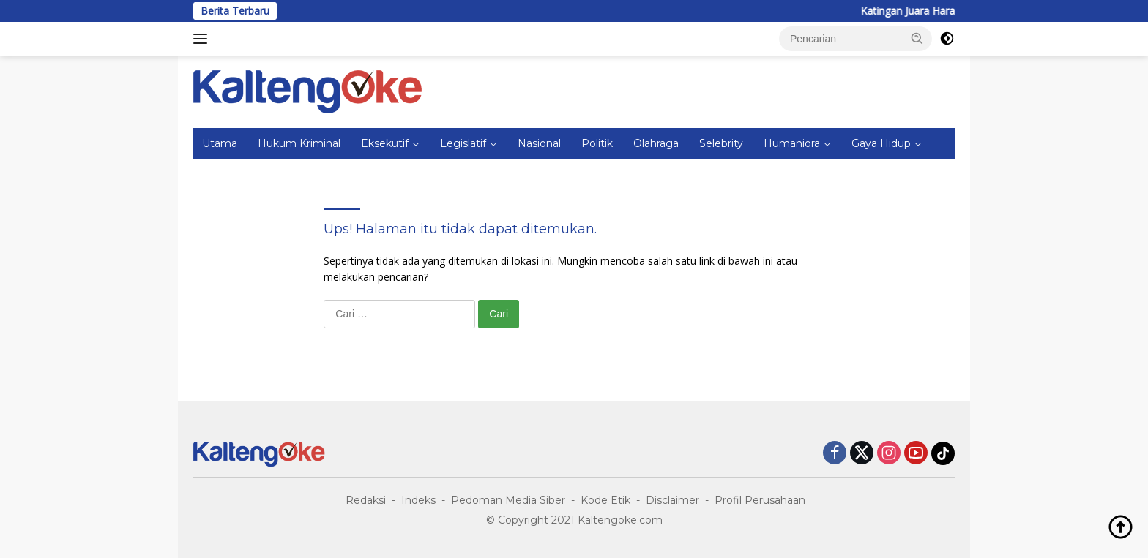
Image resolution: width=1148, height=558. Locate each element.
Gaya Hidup (881, 143)
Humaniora (792, 143)
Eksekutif (385, 143)
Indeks (418, 500)
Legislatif (463, 143)
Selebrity (721, 143)
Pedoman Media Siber (508, 500)
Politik (597, 143)
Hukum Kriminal (299, 143)
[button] (917, 38)
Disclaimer (672, 500)
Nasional (539, 143)
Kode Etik (605, 500)
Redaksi (366, 500)
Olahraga (656, 143)
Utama (219, 143)
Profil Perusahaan (760, 500)
